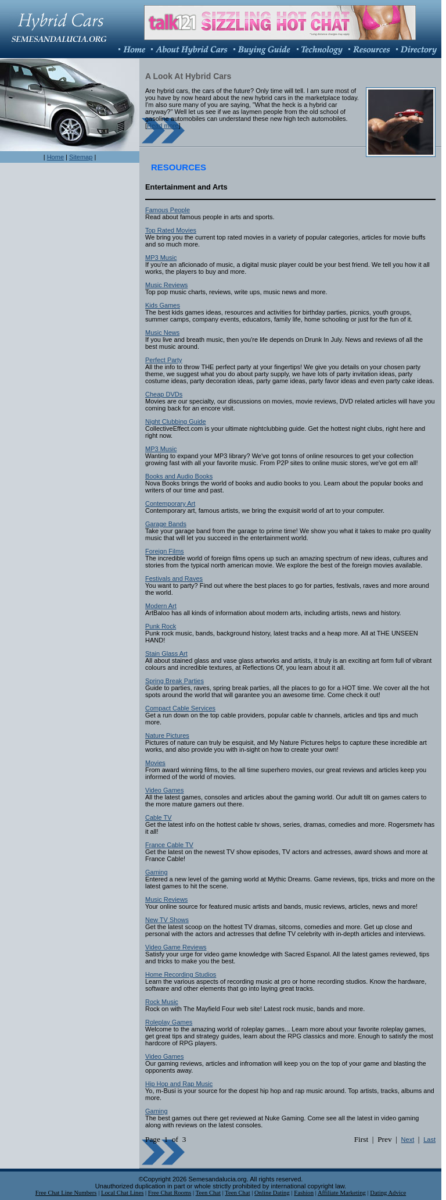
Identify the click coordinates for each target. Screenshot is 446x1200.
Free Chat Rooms (170, 1193)
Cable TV (158, 817)
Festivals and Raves (174, 578)
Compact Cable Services (180, 708)
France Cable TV (169, 844)
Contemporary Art (170, 503)
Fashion (304, 1193)
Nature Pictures (167, 735)
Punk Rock (160, 626)
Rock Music (161, 1001)
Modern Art (161, 605)
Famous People (167, 209)
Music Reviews (166, 284)
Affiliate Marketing (342, 1193)
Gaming (156, 872)
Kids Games (162, 305)
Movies (155, 762)
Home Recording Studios (180, 974)
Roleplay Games (168, 1022)
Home (55, 156)
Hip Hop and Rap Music (179, 1083)
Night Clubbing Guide (175, 421)
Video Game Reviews (176, 947)
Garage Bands (165, 523)
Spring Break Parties (174, 680)
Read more (162, 125)
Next (408, 1139)
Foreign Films (164, 551)
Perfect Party (163, 359)
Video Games (164, 790)
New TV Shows (167, 919)
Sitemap (80, 156)
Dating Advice (388, 1193)
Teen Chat (208, 1193)
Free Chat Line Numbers (66, 1193)
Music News (162, 332)
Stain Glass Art (166, 653)
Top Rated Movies (170, 230)
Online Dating (272, 1193)
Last (429, 1139)
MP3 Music (161, 257)
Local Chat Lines (122, 1193)
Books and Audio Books (179, 476)
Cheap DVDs (163, 394)
